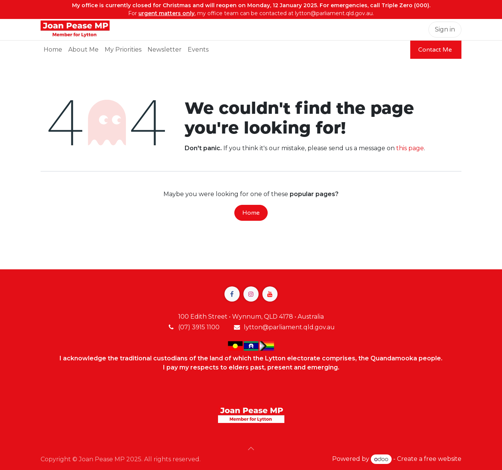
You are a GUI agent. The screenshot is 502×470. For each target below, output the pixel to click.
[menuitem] (53, 49)
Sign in (445, 29)
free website (442, 459)
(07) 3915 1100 (199, 327)
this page (410, 148)
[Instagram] (251, 294)
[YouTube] (270, 294)
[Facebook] (232, 294)
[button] (251, 448)
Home (251, 213)
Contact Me (435, 49)
